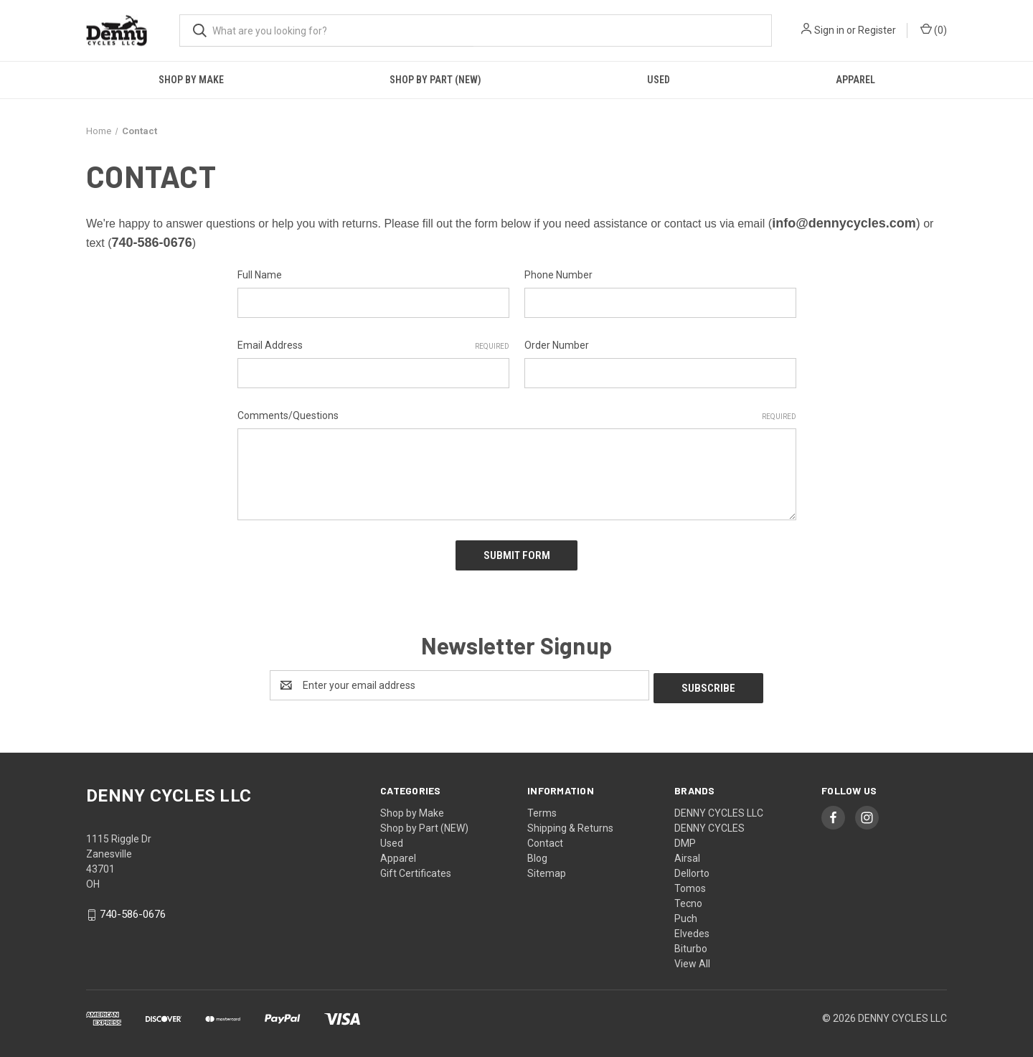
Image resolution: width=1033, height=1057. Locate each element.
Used (658, 79)
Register (877, 30)
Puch (685, 912)
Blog (537, 852)
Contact (545, 836)
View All (692, 957)
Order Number (556, 345)
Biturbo (690, 942)
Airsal (687, 852)
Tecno (688, 897)
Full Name (259, 275)
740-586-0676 (133, 908)
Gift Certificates (415, 867)
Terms (542, 806)
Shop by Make (191, 79)
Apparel (855, 79)
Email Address (373, 345)
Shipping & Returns (570, 821)
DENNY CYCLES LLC (718, 806)
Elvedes (691, 927)
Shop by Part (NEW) (435, 79)
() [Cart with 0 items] (933, 29)
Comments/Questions (516, 416)
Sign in (829, 30)
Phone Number (558, 275)
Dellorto (691, 867)
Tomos (690, 882)
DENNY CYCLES (709, 821)
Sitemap (546, 867)
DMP (685, 836)
